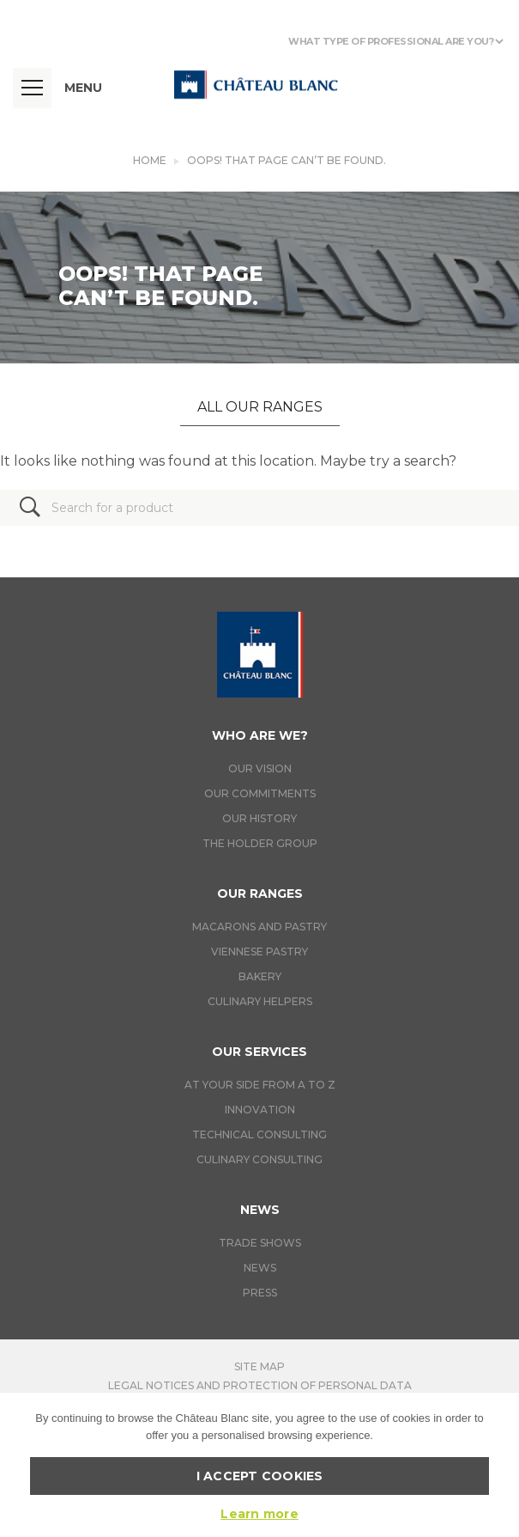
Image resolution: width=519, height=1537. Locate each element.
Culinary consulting (259, 1159)
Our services (259, 1051)
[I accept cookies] (497, 1464)
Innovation (260, 1109)
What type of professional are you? (390, 41)
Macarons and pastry (259, 926)
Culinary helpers (260, 1001)
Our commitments (260, 793)
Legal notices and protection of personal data (260, 1385)
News (260, 1209)
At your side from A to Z (259, 1084)
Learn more (259, 1514)
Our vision (260, 768)
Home (149, 160)
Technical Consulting (259, 1134)
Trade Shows (260, 1242)
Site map (259, 1366)
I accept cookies (259, 1476)
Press (260, 1292)
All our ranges (260, 407)
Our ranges (260, 893)
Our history (259, 818)
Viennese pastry (259, 951)
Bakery (259, 976)
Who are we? (260, 735)
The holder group (259, 843)
